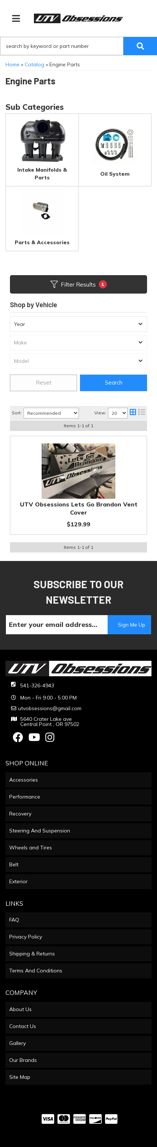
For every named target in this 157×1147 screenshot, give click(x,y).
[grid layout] (132, 413)
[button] (78, 46)
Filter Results (78, 284)
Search (113, 382)
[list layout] (141, 413)
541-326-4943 (37, 685)
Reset (44, 382)
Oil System (115, 174)
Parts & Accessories (42, 242)
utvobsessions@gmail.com (49, 708)
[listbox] (78, 324)
